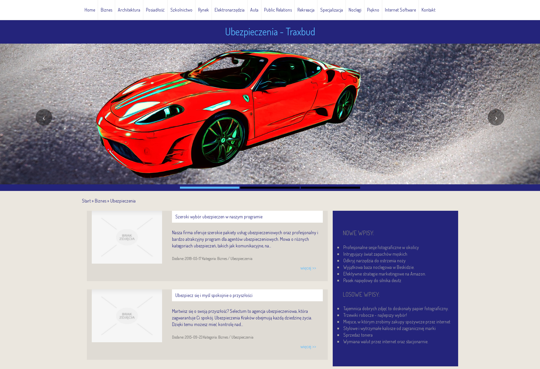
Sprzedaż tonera (358, 335)
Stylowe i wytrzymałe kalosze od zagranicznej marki (389, 328)
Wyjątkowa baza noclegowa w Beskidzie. (378, 267)
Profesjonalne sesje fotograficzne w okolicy (381, 247)
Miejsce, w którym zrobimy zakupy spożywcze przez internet (396, 321)
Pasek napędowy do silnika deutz (372, 280)
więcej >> (308, 268)
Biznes (100, 200)
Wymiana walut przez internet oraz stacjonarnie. (385, 341)
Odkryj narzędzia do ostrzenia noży (374, 260)
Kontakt (428, 10)
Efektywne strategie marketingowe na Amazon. (384, 274)
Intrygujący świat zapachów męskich (375, 254)
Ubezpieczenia (123, 200)
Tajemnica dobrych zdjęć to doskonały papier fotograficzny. (396, 308)
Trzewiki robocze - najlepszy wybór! (375, 315)
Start (86, 200)
